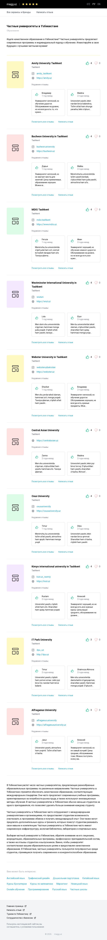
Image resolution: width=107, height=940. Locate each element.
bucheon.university (46, 146)
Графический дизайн (39, 878)
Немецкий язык (79, 883)
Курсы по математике (41, 883)
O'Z (88, 4)
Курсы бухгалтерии (17, 883)
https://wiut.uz (44, 301)
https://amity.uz (44, 78)
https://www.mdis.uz (47, 224)
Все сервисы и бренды (19, 12)
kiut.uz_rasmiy (44, 577)
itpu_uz (40, 650)
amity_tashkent (44, 73)
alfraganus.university (47, 720)
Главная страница (15, 906)
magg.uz (12, 4)
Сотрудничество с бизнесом (20, 918)
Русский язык (59, 889)
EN (99, 4)
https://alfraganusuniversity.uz (51, 725)
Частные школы (78, 889)
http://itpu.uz (43, 654)
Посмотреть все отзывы (43, 122)
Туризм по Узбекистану (17, 914)
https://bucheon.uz (46, 151)
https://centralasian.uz (47, 440)
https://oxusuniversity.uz (49, 511)
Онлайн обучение (16, 889)
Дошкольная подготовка (66, 878)
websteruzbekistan (46, 367)
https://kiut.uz (43, 581)
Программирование (38, 889)
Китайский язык (90, 878)
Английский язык (16, 878)
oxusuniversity (44, 506)
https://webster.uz (45, 372)
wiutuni (40, 297)
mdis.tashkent (43, 220)
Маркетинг (62, 883)
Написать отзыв (44, 12)
